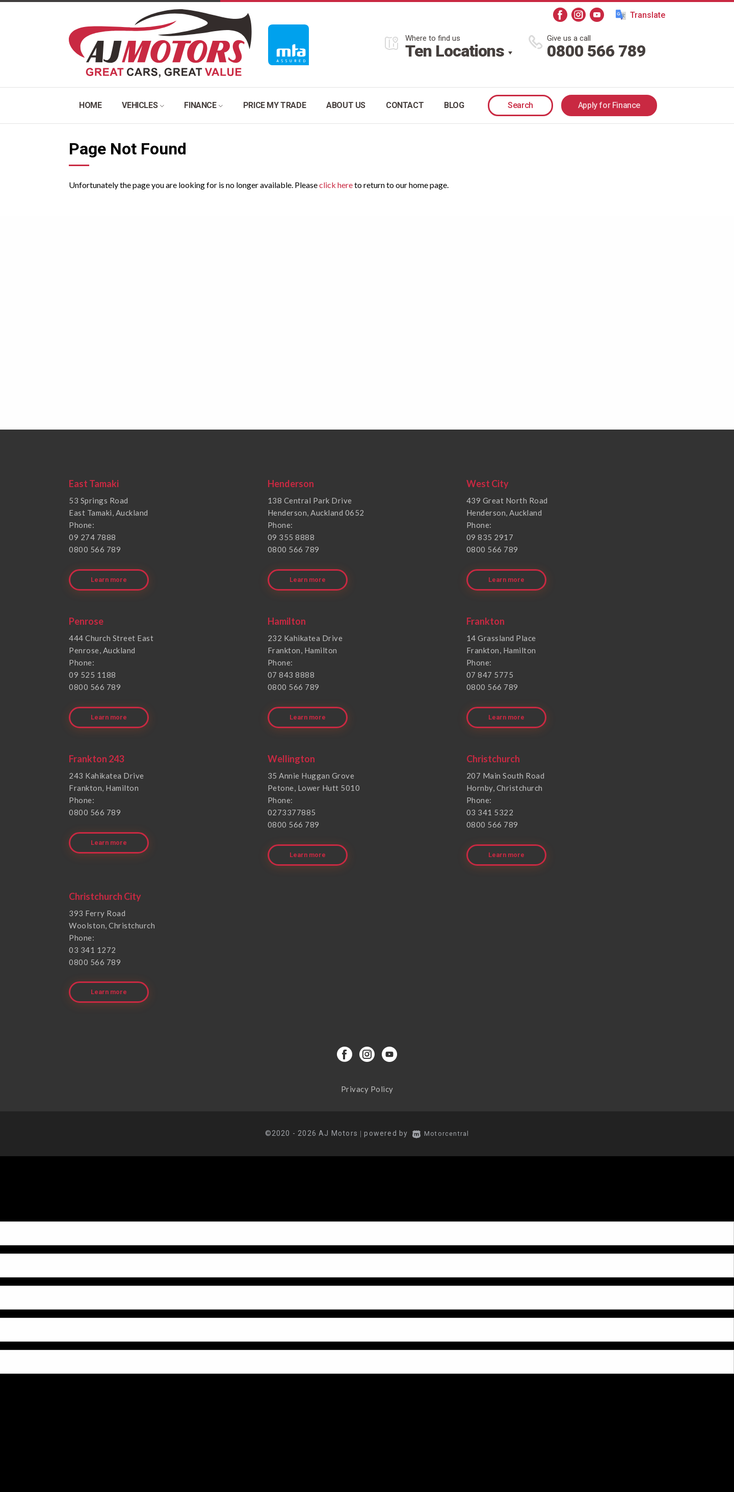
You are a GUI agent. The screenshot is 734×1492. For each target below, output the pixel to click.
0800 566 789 (596, 51)
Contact (405, 105)
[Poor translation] (25, 1190)
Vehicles (143, 105)
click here (336, 185)
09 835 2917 (490, 537)
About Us (345, 105)
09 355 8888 (291, 537)
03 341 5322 (490, 801)
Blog (454, 105)
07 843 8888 (291, 669)
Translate (640, 15)
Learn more (110, 574)
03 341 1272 (92, 933)
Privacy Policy (367, 1067)
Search (520, 105)
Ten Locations (454, 51)
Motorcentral (440, 1112)
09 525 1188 (92, 669)
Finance (203, 105)
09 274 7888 (92, 537)
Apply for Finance (609, 105)
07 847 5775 (490, 669)
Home (90, 105)
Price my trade (274, 105)
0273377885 (292, 801)
